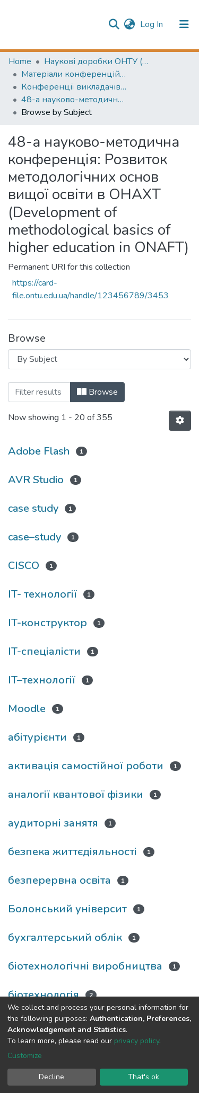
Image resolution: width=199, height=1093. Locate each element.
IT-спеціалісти (44, 651)
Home (19, 61)
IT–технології (41, 680)
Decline (51, 1077)
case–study (34, 537)
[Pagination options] (180, 421)
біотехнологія (43, 995)
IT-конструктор (47, 623)
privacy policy (136, 1041)
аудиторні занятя (53, 823)
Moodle (27, 708)
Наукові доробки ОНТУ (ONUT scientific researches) (97, 61)
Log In (152, 24)
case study (33, 508)
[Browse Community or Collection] (99, 359)
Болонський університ (67, 909)
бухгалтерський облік (65, 937)
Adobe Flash (39, 451)
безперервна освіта (59, 880)
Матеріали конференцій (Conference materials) (74, 74)
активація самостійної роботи (85, 766)
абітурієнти (37, 737)
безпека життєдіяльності (72, 852)
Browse (97, 392)
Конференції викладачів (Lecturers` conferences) (74, 87)
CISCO (23, 565)
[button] (129, 24)
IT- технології (42, 594)
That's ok (143, 1077)
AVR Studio (36, 480)
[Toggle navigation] (184, 24)
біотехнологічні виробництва (85, 966)
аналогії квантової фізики (75, 794)
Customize (24, 1056)
